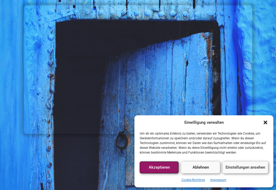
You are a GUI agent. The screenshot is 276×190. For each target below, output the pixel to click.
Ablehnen (201, 167)
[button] (265, 122)
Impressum (218, 180)
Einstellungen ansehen (245, 167)
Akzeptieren (159, 167)
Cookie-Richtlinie (193, 180)
